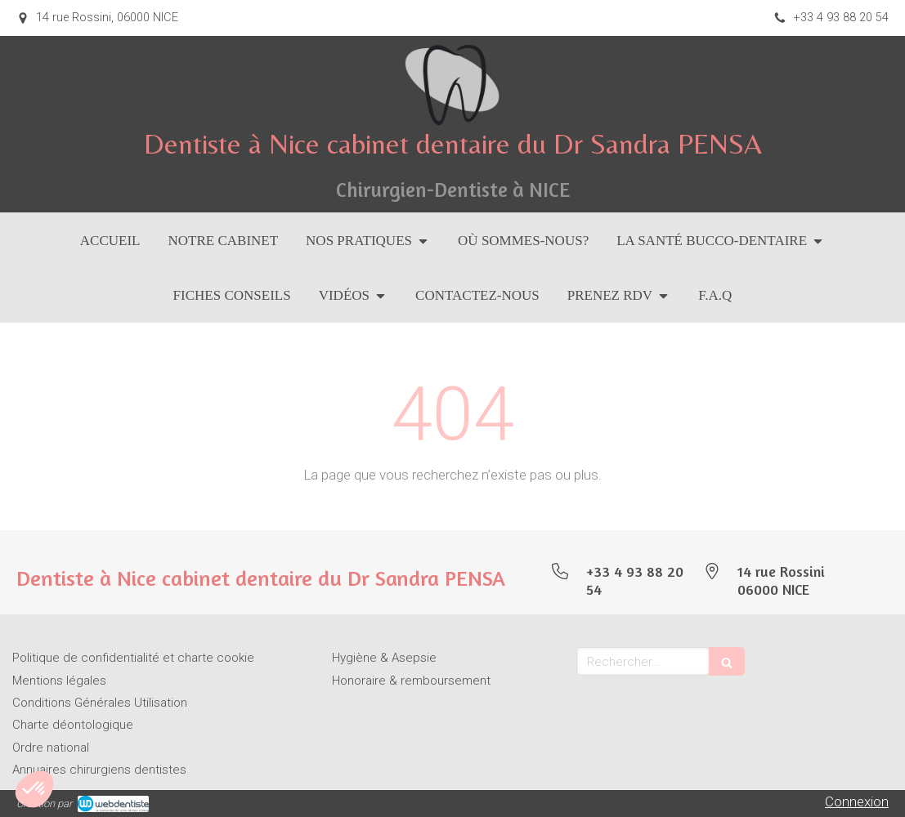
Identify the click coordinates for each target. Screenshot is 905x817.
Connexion (857, 801)
